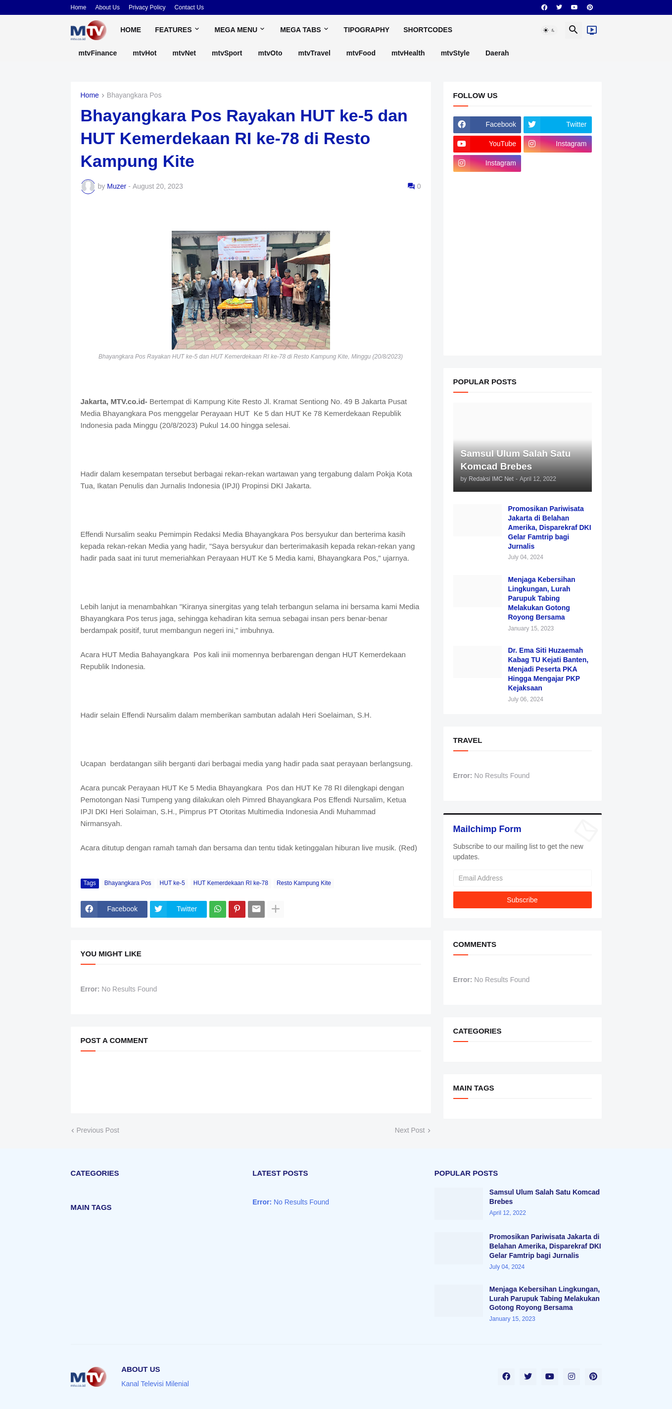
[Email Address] (522, 878)
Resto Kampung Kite (304, 883)
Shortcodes (427, 30)
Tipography (367, 30)
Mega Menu (236, 30)
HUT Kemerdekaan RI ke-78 (230, 883)
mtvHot (144, 53)
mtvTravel (314, 53)
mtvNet (184, 53)
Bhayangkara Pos (134, 95)
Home (79, 7)
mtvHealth (408, 53)
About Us (108, 7)
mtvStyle (455, 53)
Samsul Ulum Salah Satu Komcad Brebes (544, 1196)
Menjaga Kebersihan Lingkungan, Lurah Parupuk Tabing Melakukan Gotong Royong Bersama (542, 598)
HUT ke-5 (172, 883)
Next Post (410, 1130)
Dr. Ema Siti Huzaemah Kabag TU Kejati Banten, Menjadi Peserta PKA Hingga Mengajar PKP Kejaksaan (548, 669)
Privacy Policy (147, 7)
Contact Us (189, 7)
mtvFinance (98, 53)
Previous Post (98, 1130)
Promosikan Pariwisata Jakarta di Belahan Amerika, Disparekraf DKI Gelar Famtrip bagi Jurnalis (549, 527)
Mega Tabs (300, 30)
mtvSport (227, 53)
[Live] (592, 30)
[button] (549, 30)
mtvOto (270, 53)
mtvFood (361, 53)
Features (173, 30)
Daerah (497, 53)
